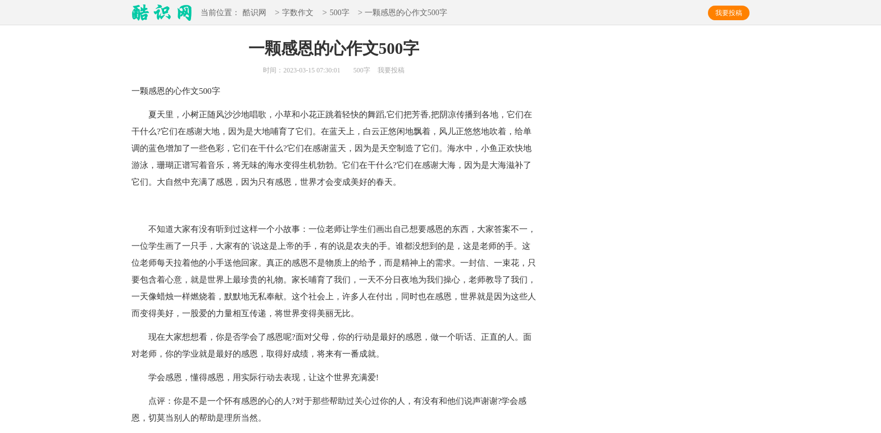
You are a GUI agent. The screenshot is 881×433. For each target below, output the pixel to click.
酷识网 (254, 13)
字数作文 (298, 13)
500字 (339, 13)
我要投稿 (728, 13)
